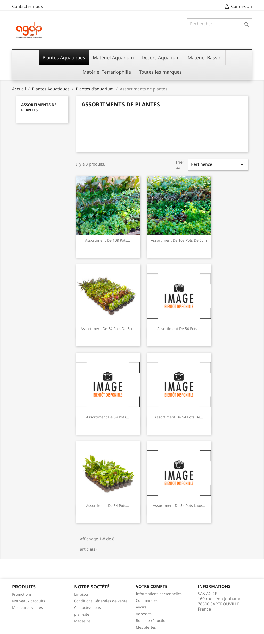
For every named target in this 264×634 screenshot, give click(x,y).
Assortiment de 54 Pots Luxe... (179, 505)
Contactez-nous (27, 6)
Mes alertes (146, 627)
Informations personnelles (159, 593)
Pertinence (218, 164)
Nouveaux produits (28, 600)
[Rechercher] (219, 23)
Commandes (147, 600)
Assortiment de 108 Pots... (107, 240)
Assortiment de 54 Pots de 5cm (108, 328)
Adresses (144, 613)
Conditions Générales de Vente (100, 600)
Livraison (81, 594)
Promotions (22, 594)
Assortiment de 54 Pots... (178, 328)
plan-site (81, 614)
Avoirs (141, 607)
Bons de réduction (152, 620)
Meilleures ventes (27, 607)
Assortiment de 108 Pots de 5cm (179, 240)
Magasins (82, 621)
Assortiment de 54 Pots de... (178, 417)
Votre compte (151, 586)
